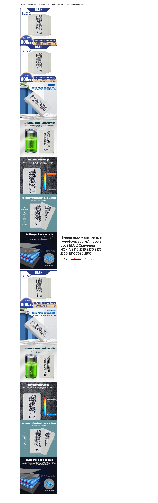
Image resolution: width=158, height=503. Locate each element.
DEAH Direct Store (76, 259)
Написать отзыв (97, 259)
